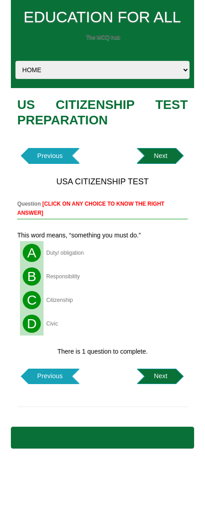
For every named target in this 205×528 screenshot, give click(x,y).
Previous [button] (50, 155)
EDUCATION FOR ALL (102, 16)
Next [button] (160, 155)
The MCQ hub (103, 37)
